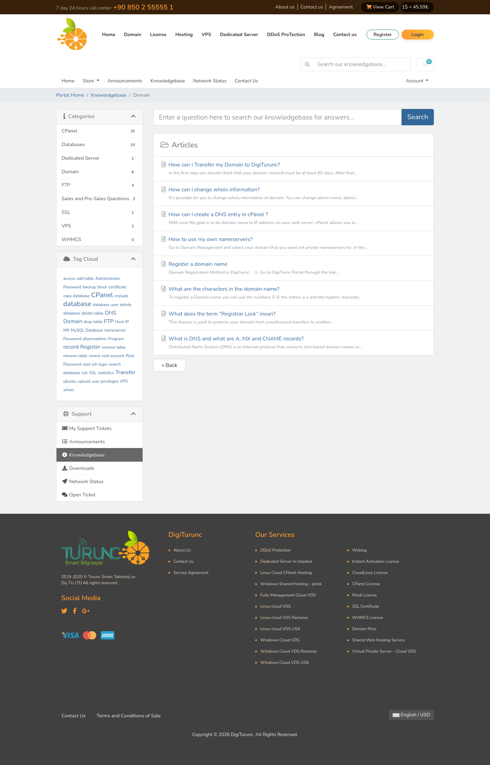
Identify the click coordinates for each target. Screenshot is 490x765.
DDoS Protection (275, 550)
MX (66, 330)
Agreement (341, 7)
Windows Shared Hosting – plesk (291, 584)
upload (84, 381)
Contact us (311, 7)
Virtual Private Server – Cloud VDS (384, 651)
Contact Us (246, 81)
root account (113, 355)
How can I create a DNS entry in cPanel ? (293, 219)
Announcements (125, 81)
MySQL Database (87, 330)
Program (116, 338)
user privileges (105, 381)
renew (94, 355)
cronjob (121, 296)
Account (415, 81)
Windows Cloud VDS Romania (288, 651)
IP (127, 321)
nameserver (115, 330)
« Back (169, 365)
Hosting (184, 34)
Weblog (359, 550)
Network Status (209, 81)
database (77, 303)
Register (382, 34)
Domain (132, 34)
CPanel (102, 295)
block (102, 287)
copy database (76, 296)
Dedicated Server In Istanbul (286, 561)
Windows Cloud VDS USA (284, 662)
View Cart (380, 7)
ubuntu (69, 381)
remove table (114, 347)
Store (89, 81)
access (69, 278)
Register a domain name (293, 268)
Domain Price (364, 629)
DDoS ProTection (286, 34)
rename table (75, 355)
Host (119, 321)
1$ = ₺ (415, 7)
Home (108, 34)
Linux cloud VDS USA (280, 629)
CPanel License (366, 584)
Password (72, 338)
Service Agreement (191, 572)
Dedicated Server (239, 34)
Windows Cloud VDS (279, 640)
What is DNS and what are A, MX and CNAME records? (293, 343)
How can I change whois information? (293, 194)
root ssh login (95, 364)
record (71, 347)
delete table (92, 313)
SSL (92, 373)
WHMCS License (367, 617)
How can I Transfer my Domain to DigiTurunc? (293, 169)
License (158, 34)
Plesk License (364, 595)
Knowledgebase (167, 81)
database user (106, 304)
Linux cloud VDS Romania (284, 617)
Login (417, 34)
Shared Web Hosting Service (378, 640)
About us (285, 7)
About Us (182, 550)
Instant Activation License (375, 561)
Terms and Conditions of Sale (129, 715)
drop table (93, 321)
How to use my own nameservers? (293, 244)
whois (68, 390)
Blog (319, 34)
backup (89, 287)
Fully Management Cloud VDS (288, 595)
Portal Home (70, 95)
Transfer (125, 372)
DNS (110, 313)
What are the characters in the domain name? (293, 293)
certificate (118, 287)
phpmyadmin (95, 338)
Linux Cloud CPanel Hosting (286, 572)
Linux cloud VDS (275, 606)
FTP (109, 321)
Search (417, 117)
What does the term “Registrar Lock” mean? (293, 318)
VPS (206, 34)
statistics (106, 373)
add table (85, 278)
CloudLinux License (370, 572)
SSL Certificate (365, 606)
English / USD (411, 715)
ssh (85, 373)
